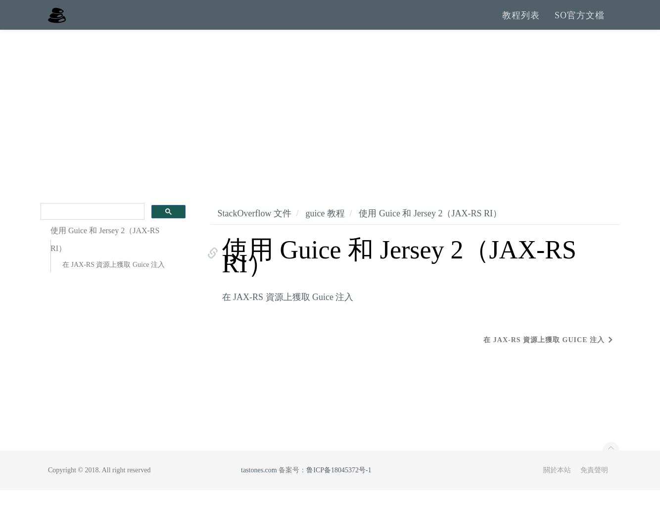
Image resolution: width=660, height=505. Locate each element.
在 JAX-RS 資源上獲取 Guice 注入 (113, 279)
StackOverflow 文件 (254, 228)
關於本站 (557, 485)
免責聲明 (594, 485)
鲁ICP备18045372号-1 (338, 485)
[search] (92, 226)
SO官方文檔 (580, 22)
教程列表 (521, 22)
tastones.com (259, 485)
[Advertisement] (330, 119)
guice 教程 (324, 228)
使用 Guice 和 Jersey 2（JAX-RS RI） (430, 228)
